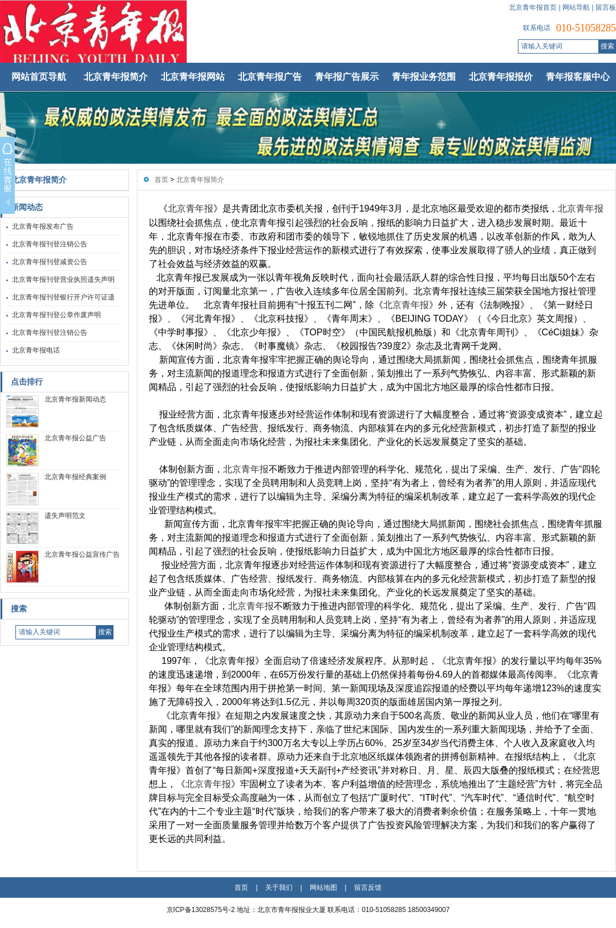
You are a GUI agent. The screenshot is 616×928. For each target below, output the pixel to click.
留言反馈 (368, 887)
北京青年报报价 (501, 77)
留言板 (605, 7)
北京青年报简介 (116, 77)
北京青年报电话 (36, 350)
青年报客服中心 (578, 77)
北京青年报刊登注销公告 (49, 244)
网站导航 (576, 7)
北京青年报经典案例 (75, 477)
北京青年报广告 (270, 77)
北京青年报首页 (533, 7)
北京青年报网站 (193, 77)
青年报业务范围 (424, 77)
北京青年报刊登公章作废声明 (56, 315)
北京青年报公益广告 (75, 438)
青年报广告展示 (347, 77)
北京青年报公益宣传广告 (82, 554)
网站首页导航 (38, 77)
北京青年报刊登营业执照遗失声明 (63, 279)
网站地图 (323, 887)
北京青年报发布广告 (43, 226)
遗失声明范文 (65, 516)
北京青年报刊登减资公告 (49, 262)
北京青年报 (190, 208)
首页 (161, 180)
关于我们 (279, 887)
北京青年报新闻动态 (75, 399)
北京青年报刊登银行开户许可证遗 (63, 297)
